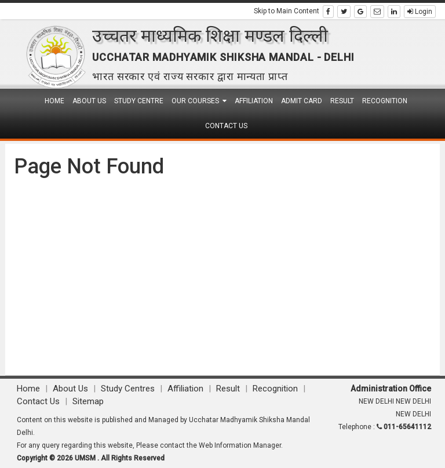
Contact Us (226, 126)
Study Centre (138, 101)
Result (342, 101)
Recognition (384, 101)
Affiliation (254, 101)
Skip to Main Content (286, 11)
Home (54, 101)
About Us (89, 101)
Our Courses (199, 101)
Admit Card (301, 101)
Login (419, 12)
